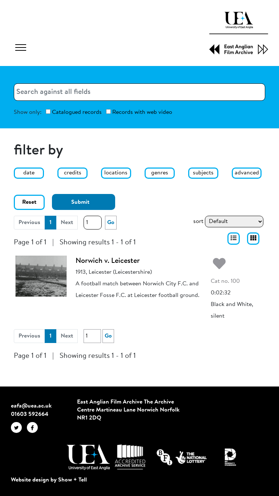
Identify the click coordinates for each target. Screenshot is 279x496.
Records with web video (139, 112)
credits (72, 173)
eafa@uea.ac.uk (31, 406)
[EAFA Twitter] (19, 427)
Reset (29, 202)
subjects (203, 173)
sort (198, 221)
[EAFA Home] (238, 33)
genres (159, 173)
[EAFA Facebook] (34, 427)
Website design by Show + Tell (49, 480)
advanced (247, 173)
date (29, 173)
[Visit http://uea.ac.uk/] (88, 457)
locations (116, 173)
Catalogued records (74, 112)
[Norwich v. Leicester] (41, 276)
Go (110, 223)
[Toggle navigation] (21, 48)
